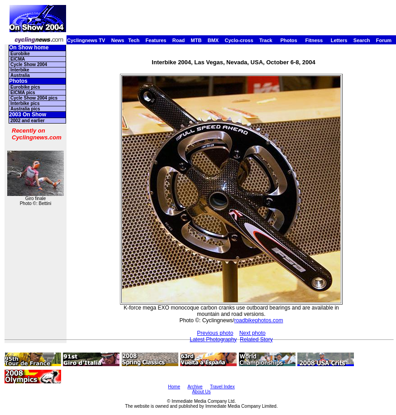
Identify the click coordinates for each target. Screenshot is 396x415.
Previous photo (215, 333)
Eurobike (20, 53)
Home (174, 386)
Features (156, 40)
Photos (288, 40)
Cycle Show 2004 (28, 64)
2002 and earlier (27, 120)
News (117, 40)
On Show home (28, 48)
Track (265, 40)
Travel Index (222, 386)
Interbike (19, 69)
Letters (339, 40)
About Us (201, 391)
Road (178, 40)
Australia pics (25, 108)
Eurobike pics (25, 87)
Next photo (252, 333)
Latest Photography (213, 339)
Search (361, 40)
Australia (20, 75)
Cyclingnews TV (86, 40)
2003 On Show (27, 115)
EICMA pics (22, 92)
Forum (383, 40)
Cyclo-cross (239, 40)
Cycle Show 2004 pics (33, 97)
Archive (194, 386)
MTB (196, 40)
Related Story (256, 339)
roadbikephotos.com (258, 320)
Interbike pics (24, 103)
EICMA (17, 59)
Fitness (314, 40)
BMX (213, 40)
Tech (133, 40)
